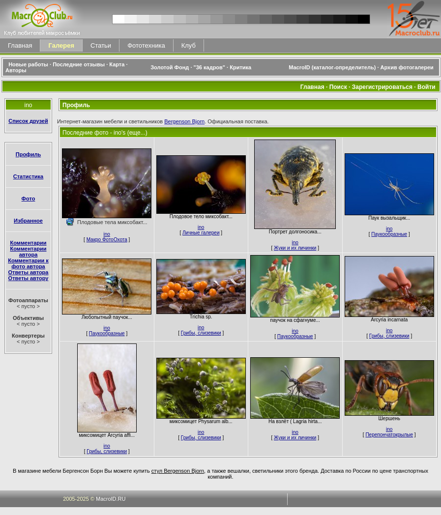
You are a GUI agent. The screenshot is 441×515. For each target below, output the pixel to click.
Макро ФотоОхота (107, 239)
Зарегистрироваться (382, 87)
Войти (426, 87)
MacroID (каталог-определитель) (332, 67)
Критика (240, 67)
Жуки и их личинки (295, 248)
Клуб (188, 45)
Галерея (61, 45)
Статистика (28, 176)
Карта (116, 64)
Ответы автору (28, 278)
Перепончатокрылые (389, 434)
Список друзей (28, 121)
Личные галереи (201, 232)
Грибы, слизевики (201, 333)
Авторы (16, 70)
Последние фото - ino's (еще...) (104, 132)
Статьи (100, 45)
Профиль (28, 154)
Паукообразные (389, 234)
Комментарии (28, 243)
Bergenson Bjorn (184, 121)
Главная (20, 45)
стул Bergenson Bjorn (177, 471)
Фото (28, 198)
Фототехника (146, 45)
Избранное (28, 221)
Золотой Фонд (169, 67)
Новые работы (28, 64)
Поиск (338, 87)
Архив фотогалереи (408, 67)
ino (107, 234)
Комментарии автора (28, 252)
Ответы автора (28, 272)
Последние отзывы (79, 64)
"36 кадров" (210, 67)
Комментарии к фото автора (28, 263)
